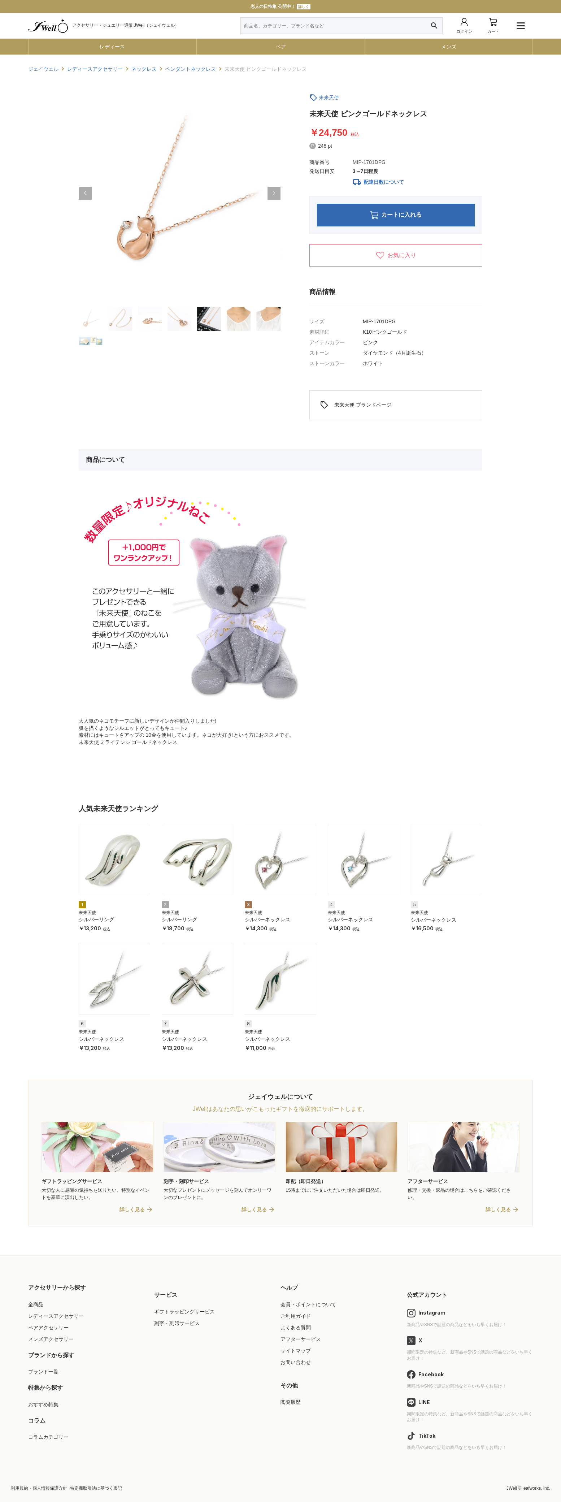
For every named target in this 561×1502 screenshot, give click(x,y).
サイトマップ (295, 1351)
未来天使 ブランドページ (355, 405)
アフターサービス (300, 1339)
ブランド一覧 (43, 1372)
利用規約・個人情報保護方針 (39, 1488)
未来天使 (329, 97)
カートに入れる (396, 215)
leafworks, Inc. (536, 1488)
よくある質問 (295, 1327)
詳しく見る (132, 1209)
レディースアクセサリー (56, 1316)
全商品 (35, 1304)
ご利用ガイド (295, 1316)
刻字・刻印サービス (177, 1323)
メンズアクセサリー (51, 1339)
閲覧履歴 (290, 1402)
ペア (281, 46)
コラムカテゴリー (48, 1437)
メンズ (448, 46)
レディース (112, 46)
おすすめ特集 (43, 1404)
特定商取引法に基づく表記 (96, 1488)
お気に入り (396, 255)
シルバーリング (96, 919)
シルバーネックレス (267, 919)
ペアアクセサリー (48, 1327)
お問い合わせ (295, 1362)
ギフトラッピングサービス (184, 1312)
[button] (85, 193)
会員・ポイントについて (308, 1304)
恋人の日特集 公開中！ (280, 6)
